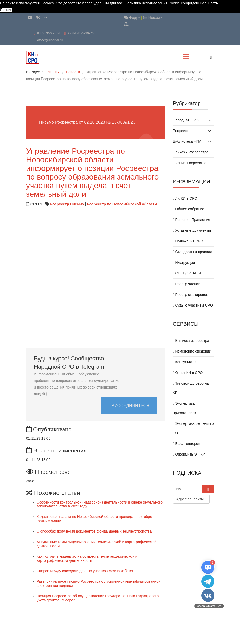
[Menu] (186, 57)
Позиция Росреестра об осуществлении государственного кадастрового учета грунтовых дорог (98, 598)
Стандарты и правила (192, 252)
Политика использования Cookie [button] (152, 3)
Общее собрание (189, 209)
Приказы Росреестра (190, 152)
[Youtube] (30, 17)
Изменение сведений (192, 351)
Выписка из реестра (191, 340)
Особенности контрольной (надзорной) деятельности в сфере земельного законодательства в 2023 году (100, 504)
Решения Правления (191, 220)
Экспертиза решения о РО (193, 428)
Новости (153, 17)
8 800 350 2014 (48, 33)
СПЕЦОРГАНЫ (187, 273)
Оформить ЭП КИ (189, 454)
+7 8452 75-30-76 (81, 33)
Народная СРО (186, 120)
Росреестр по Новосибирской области (122, 204)
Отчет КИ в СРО (188, 373)
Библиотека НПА (187, 141)
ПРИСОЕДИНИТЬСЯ (129, 405)
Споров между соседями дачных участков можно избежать (86, 571)
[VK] (38, 17)
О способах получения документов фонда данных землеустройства (94, 531)
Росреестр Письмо (67, 204)
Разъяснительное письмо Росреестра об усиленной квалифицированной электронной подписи (98, 583)
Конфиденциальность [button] (199, 3)
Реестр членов (186, 284)
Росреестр (182, 131)
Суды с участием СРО (193, 305)
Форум (132, 17)
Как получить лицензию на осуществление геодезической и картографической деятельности (87, 558)
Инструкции (184, 262)
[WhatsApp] (45, 17)
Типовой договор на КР (191, 388)
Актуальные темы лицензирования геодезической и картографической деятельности (97, 544)
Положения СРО (188, 241)
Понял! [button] (6, 10)
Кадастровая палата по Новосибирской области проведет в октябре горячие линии (94, 519)
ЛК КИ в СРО (185, 198)
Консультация (186, 362)
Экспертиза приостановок (184, 408)
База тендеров (186, 443)
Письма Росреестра (190, 163)
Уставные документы (192, 230)
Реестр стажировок (190, 294)
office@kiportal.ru (50, 40)
